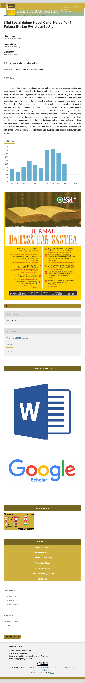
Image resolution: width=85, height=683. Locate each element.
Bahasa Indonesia (11, 621)
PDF (9, 306)
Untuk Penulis (9, 601)
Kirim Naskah (12, 637)
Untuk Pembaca (10, 597)
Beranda (8, 15)
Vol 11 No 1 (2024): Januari (32, 15)
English (7, 625)
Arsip (16, 15)
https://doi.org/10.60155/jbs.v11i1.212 (24, 63)
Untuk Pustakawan (11, 605)
